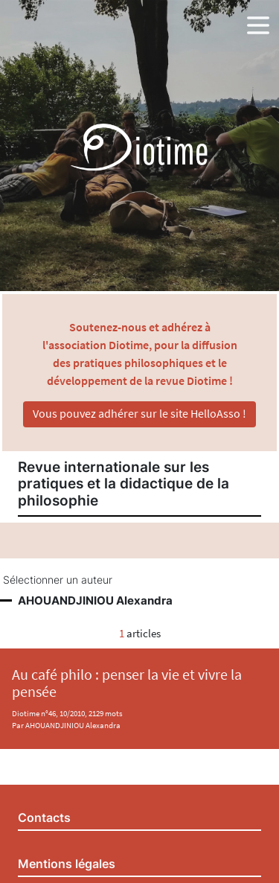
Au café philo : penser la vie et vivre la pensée (127, 683)
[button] (258, 22)
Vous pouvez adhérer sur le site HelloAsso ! (139, 413)
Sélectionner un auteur (57, 580)
